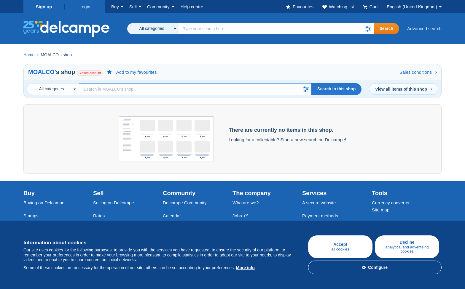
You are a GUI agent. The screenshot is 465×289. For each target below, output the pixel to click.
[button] (368, 28)
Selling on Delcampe (113, 202)
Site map (380, 209)
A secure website (319, 202)
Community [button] (158, 6)
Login (84, 6)
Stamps (31, 215)
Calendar (172, 215)
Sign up (44, 6)
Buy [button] (115, 6)
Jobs (240, 215)
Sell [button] (133, 6)
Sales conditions (418, 72)
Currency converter (391, 202)
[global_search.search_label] (276, 28)
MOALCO (41, 72)
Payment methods (320, 215)
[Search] (195, 89)
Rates (99, 215)
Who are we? (245, 202)
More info (245, 267)
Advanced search (424, 28)
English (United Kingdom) (412, 6)
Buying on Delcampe (43, 202)
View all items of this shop (403, 89)
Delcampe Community (185, 202)
